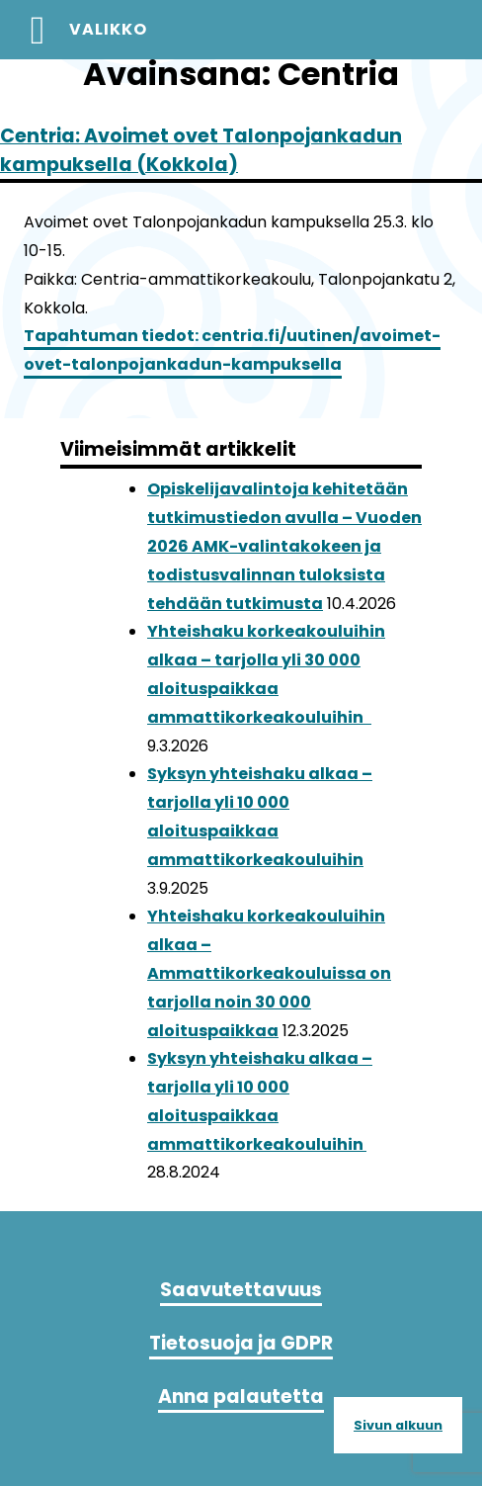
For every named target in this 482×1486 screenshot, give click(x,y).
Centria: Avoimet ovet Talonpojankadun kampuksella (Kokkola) (201, 150)
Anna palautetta (241, 1396)
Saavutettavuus (241, 1289)
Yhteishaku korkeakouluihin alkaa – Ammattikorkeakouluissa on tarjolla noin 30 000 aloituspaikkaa (269, 973)
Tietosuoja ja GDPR (241, 1343)
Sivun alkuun (398, 1425)
